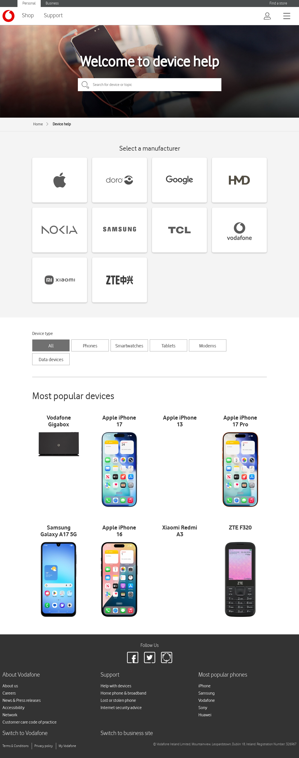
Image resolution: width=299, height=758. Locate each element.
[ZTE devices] (119, 279)
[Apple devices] (59, 180)
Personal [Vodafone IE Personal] (29, 3)
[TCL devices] (179, 230)
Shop (28, 15)
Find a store (278, 3)
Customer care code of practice (29, 722)
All (51, 345)
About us (10, 685)
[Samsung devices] (119, 230)
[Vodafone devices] (239, 230)
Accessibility (13, 707)
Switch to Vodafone (25, 733)
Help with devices (116, 685)
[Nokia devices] (59, 230)
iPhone (204, 685)
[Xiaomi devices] (59, 279)
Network (9, 714)
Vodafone (206, 700)
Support (53, 15)
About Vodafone (21, 675)
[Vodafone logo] (8, 16)
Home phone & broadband (123, 693)
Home (38, 124)
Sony (202, 707)
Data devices (51, 359)
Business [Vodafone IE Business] (52, 3)
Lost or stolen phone (118, 700)
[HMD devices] (239, 180)
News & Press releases (21, 700)
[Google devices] (179, 180)
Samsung (206, 693)
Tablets (168, 345)
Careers (9, 693)
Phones (90, 345)
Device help (62, 124)
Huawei (204, 714)
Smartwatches (129, 345)
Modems (207, 345)
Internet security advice (121, 707)
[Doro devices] (119, 180)
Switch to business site (127, 733)
